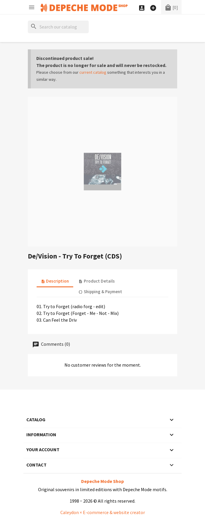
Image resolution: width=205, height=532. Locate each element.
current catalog (92, 72)
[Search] (58, 27)
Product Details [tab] (96, 281)
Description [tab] (55, 281)
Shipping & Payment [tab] (100, 291)
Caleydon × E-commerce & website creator (102, 512)
